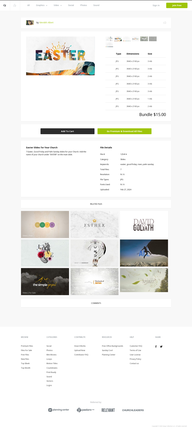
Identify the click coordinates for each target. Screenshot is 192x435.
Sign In (156, 5)
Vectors (49, 381)
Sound (96, 5)
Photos (83, 5)
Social (71, 5)
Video (58, 5)
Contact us (134, 363)
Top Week (25, 363)
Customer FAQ (136, 346)
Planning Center (108, 354)
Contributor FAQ (81, 354)
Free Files (25, 354)
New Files (25, 359)
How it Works (80, 346)
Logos (49, 385)
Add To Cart (67, 131)
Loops (49, 359)
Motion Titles (51, 363)
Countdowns (51, 368)
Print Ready (51, 372)
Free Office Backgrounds (112, 346)
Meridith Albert (46, 22)
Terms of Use (135, 350)
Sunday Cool (107, 350)
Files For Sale (26, 350)
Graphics (41, 5)
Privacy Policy (135, 359)
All (28, 5)
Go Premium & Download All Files (124, 131)
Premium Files (27, 346)
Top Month (25, 368)
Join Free (177, 5)
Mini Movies (51, 354)
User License (135, 354)
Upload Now (79, 350)
